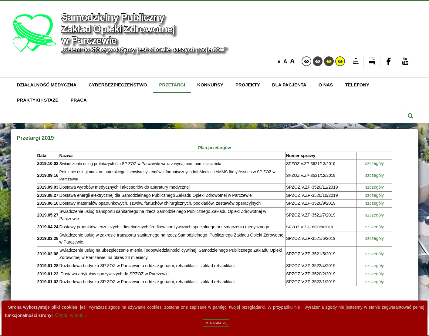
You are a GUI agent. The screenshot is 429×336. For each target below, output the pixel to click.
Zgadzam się (216, 323)
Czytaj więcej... (71, 315)
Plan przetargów (214, 147)
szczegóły (374, 163)
